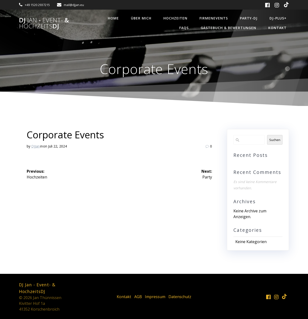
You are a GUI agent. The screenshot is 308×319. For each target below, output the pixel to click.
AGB (138, 296)
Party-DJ (248, 18)
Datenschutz (179, 296)
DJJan (35, 146)
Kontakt (277, 27)
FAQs (184, 27)
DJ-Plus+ (278, 18)
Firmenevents (213, 18)
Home (113, 18)
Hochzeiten (175, 18)
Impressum (155, 296)
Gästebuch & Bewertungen (228, 27)
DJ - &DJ (44, 23)
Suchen (274, 140)
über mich (141, 18)
